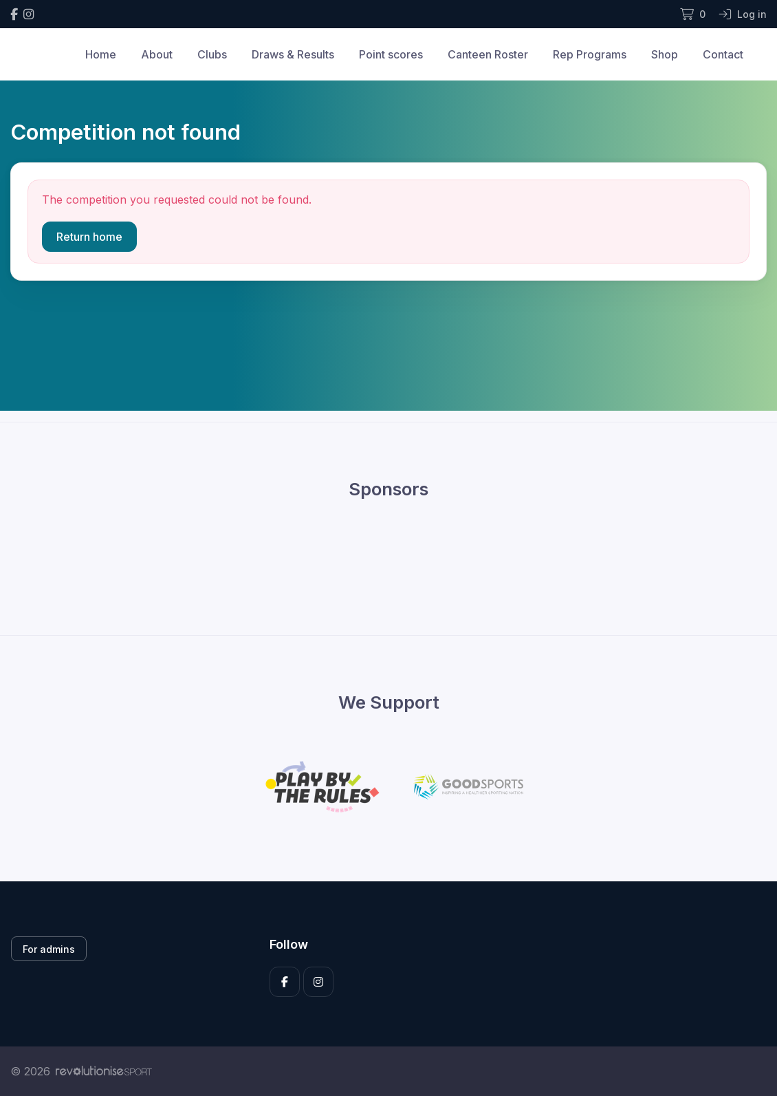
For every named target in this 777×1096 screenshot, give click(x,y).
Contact (723, 54)
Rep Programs (589, 54)
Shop (664, 54)
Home (100, 54)
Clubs (212, 54)
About (157, 54)
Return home (89, 237)
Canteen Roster (488, 54)
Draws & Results (293, 54)
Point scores (391, 54)
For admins (49, 949)
